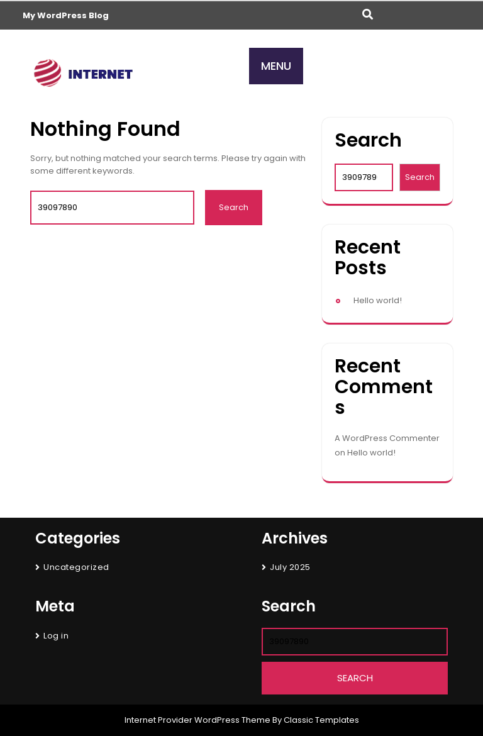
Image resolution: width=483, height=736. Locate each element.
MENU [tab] (276, 66)
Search (368, 140)
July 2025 (290, 567)
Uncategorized (76, 567)
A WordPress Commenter (387, 438)
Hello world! (377, 300)
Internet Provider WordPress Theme (197, 720)
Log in (56, 636)
